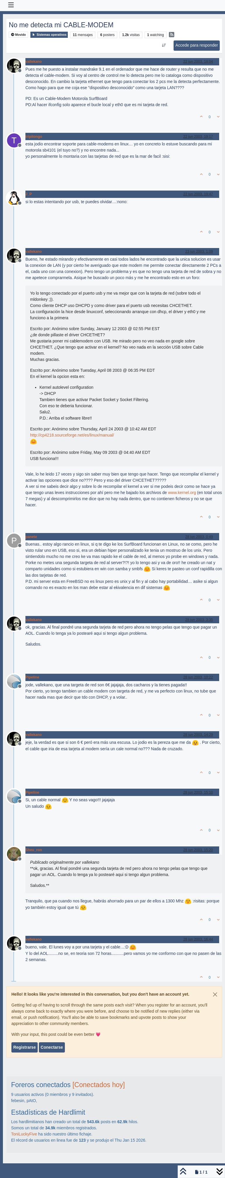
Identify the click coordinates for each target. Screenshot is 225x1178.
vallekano (33, 62)
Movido (18, 35)
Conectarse (52, 1047)
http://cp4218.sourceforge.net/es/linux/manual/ (72, 435)
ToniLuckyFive (24, 1134)
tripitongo (33, 137)
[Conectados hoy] (98, 1085)
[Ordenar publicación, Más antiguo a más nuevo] (164, 45)
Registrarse (24, 1047)
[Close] (215, 994)
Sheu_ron (33, 850)
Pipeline (32, 677)
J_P (28, 194)
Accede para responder (196, 45)
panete (31, 537)
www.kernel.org (182, 492)
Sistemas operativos (49, 35)
